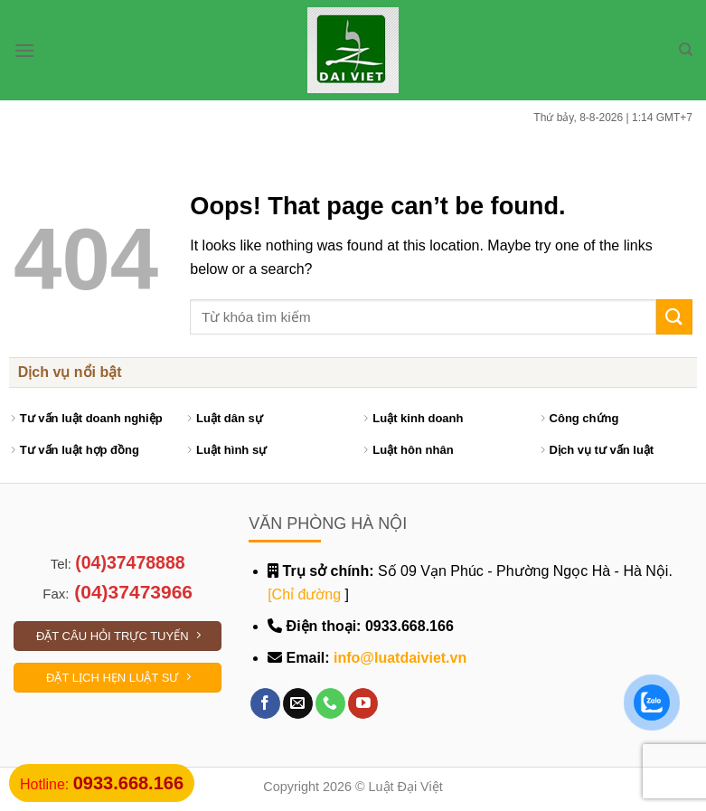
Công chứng (584, 418)
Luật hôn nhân (412, 450)
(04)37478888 (129, 562)
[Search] (685, 50)
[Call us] (330, 703)
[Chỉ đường (304, 594)
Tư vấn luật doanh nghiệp (91, 418)
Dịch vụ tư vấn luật (602, 450)
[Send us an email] (298, 703)
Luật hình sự (231, 450)
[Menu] (24, 50)
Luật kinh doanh (417, 418)
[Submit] (674, 317)
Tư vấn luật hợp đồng (79, 450)
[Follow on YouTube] (363, 703)
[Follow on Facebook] (265, 703)
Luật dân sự (229, 418)
